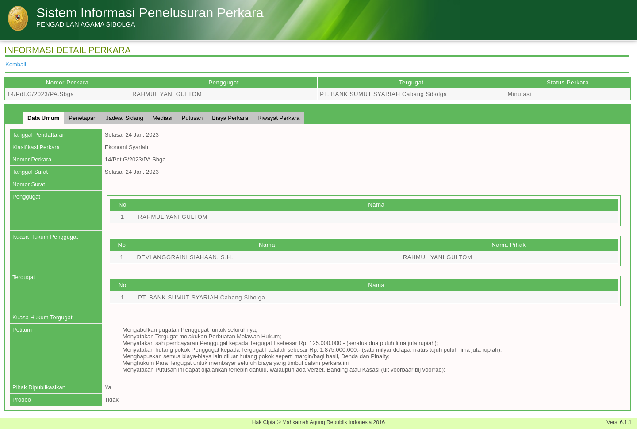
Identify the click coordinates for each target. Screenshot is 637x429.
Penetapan (82, 118)
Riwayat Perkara (278, 118)
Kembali (15, 64)
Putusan (192, 118)
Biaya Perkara (230, 118)
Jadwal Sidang (124, 118)
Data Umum (43, 118)
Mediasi (163, 118)
